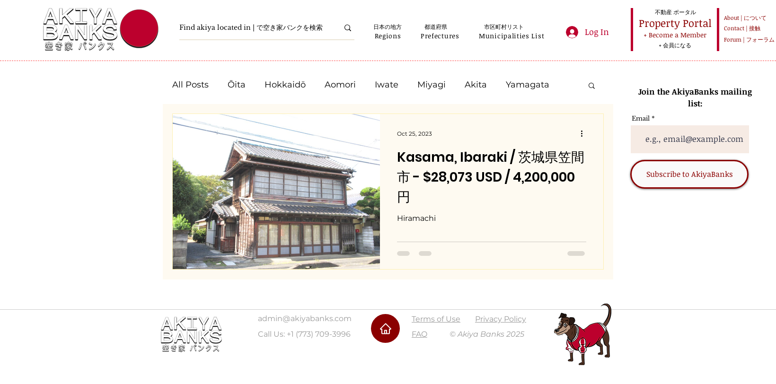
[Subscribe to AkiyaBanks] (689, 174)
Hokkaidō (285, 84)
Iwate (386, 84)
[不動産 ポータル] (675, 12)
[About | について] (743, 18)
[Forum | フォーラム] (747, 39)
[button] (388, 35)
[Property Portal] (675, 23)
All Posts (190, 84)
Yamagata (527, 84)
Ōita (237, 84)
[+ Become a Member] (674, 35)
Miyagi (431, 84)
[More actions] (585, 133)
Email (641, 118)
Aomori (340, 84)
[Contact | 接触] (743, 28)
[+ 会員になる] (674, 45)
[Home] (385, 328)
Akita (476, 84)
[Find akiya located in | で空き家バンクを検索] (252, 27)
